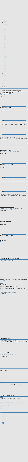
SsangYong (5, 76)
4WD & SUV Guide (5, 20)
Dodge (5, 37)
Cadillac (5, 33)
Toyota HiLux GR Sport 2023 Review (5, 150)
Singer (5, 74)
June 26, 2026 (1, 260)
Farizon (5, 39)
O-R (3, 66)
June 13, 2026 (1, 354)
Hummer (5, 48)
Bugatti (5, 32)
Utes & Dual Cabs (5, 21)
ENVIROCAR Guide (4, 418)
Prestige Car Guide (4, 420)
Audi (5, 29)
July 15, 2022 (1, 208)
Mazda (5, 61)
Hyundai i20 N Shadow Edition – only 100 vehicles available (8, 286)
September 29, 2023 (2, 137)
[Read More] (5, 110)
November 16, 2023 (2, 123)
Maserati (5, 60)
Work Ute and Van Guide (6, 22)
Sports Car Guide (5, 25)
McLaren (5, 62)
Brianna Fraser (6, 123)
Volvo (5, 80)
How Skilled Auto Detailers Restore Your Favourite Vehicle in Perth (9, 258)
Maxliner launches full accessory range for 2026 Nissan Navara (9, 276)
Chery (5, 34)
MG (4, 63)
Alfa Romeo (5, 27)
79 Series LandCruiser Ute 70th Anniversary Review (7, 178)
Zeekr (5, 81)
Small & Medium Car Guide (5, 419)
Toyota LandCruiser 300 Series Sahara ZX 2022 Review (8, 235)
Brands (2, 26)
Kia (4, 55)
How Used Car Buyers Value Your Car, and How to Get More (8, 366)
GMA (5, 44)
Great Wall (5, 45)
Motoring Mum (3, 82)
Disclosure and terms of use (5, 87)
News (2, 19)
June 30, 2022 (1, 222)
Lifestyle (3, 83)
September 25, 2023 (2, 151)
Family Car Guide (4, 421)
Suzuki (5, 77)
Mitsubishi (5, 64)
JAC (4, 51)
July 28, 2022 (1, 194)
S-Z (3, 73)
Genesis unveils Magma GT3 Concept (5, 352)
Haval (5, 46)
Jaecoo (5, 52)
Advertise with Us (4, 85)
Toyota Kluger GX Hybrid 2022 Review (5, 221)
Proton (5, 70)
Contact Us (1, 412)
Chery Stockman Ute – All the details (5, 338)
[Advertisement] (6, 10)
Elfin (5, 38)
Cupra (5, 36)
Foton (5, 41)
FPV (4, 42)
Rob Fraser (6, 137)
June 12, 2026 (1, 397)
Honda (5, 47)
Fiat (4, 40)
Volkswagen (5, 79)
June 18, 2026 (1, 287)
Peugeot (5, 68)
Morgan (5, 65)
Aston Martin (5, 28)
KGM (5, 54)
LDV (5, 58)
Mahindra (5, 59)
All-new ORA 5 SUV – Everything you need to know (7, 395)
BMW (5, 30)
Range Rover (5, 71)
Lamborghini (5, 56)
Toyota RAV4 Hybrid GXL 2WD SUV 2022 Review (7, 207)
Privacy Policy (3, 86)
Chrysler (5, 35)
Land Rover (5, 57)
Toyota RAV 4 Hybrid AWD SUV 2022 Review (6, 164)
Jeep (4, 53)
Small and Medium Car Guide (6, 24)
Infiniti (5, 50)
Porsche (5, 69)
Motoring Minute (4, 416)
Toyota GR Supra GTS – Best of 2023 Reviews (6, 107)
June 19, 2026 (1, 278)
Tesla (5, 78)
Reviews (3, 18)
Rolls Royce (5, 72)
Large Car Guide (5, 23)
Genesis (5, 43)
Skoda (5, 75)
